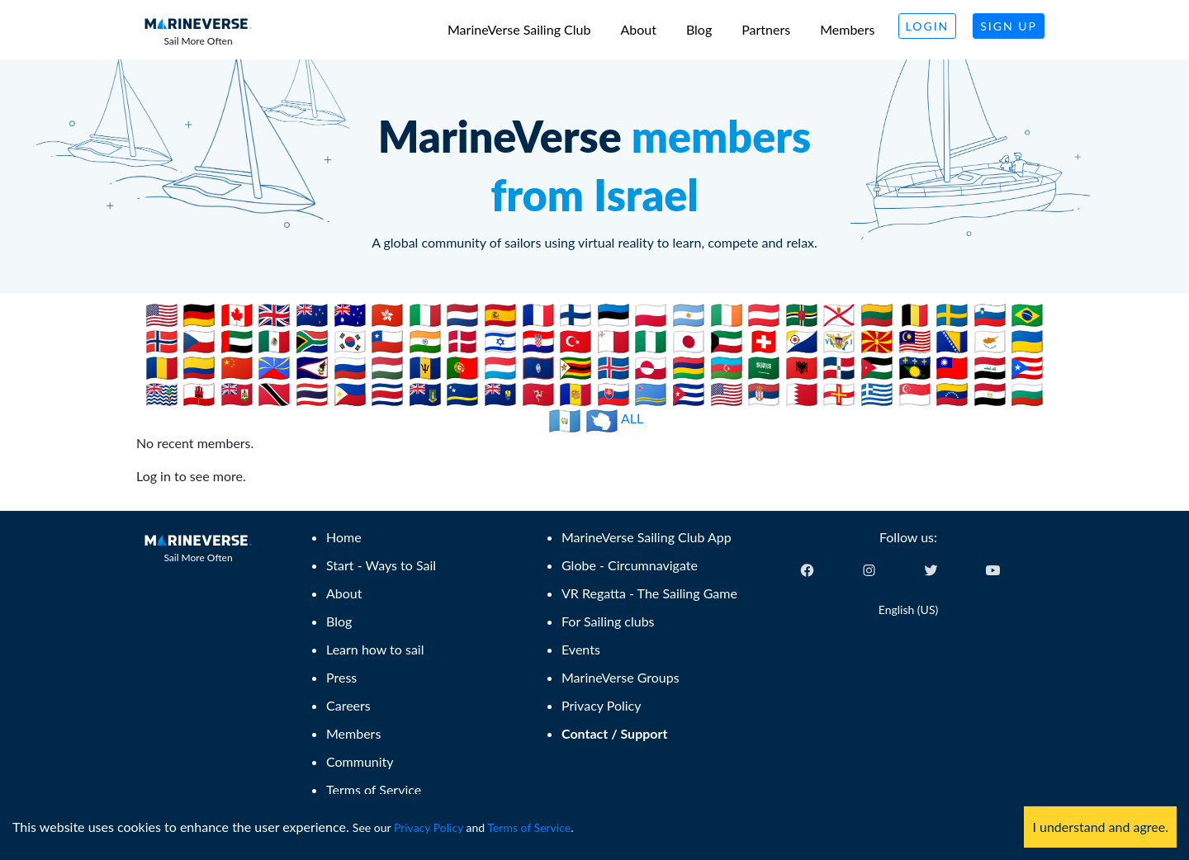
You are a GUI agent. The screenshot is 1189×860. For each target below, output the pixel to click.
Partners (765, 29)
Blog (699, 29)
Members (847, 29)
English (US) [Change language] (908, 609)
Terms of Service (529, 827)
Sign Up (1008, 26)
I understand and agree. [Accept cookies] (1100, 826)
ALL (632, 418)
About (638, 29)
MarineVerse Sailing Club (519, 29)
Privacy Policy (428, 827)
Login (928, 26)
